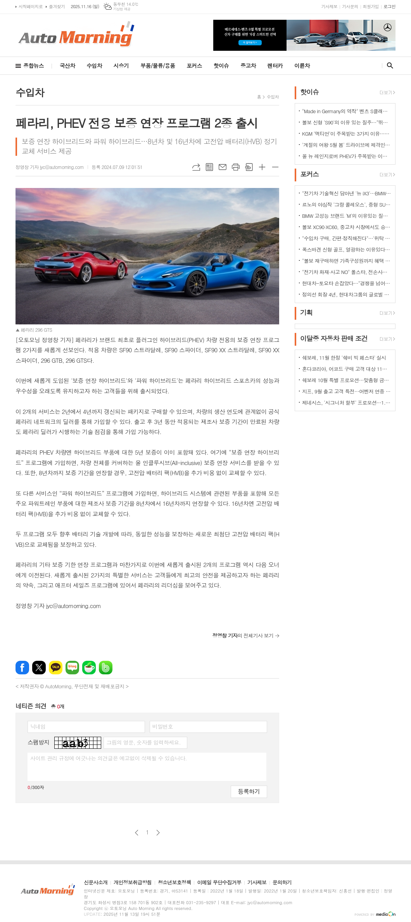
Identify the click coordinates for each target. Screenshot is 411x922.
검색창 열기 (388, 65)
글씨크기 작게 (275, 167)
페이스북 (22, 667)
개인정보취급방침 (133, 883)
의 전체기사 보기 (242, 635)
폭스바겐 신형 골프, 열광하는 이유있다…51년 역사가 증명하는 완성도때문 (346, 249)
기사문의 (350, 6)
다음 (158, 832)
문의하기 (282, 883)
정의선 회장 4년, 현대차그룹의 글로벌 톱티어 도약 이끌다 (346, 294)
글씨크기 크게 (262, 167)
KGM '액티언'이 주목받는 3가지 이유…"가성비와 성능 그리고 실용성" (346, 133)
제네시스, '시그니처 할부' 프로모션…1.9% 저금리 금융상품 (346, 402)
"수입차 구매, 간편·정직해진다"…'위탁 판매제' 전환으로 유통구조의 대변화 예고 (346, 238)
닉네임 (37, 726)
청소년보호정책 (174, 883)
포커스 (194, 65)
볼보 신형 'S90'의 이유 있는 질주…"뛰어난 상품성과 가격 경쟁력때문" (346, 122)
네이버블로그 (72, 667)
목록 (209, 167)
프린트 (236, 167)
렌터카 (275, 65)
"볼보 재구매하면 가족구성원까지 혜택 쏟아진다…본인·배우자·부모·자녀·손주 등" (346, 260)
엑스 (39, 667)
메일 (222, 167)
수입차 (94, 65)
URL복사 (196, 167)
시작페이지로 (31, 6)
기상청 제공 (122, 9)
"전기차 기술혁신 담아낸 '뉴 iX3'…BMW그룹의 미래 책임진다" (346, 193)
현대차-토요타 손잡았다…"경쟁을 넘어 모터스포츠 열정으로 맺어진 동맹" (346, 283)
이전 (136, 832)
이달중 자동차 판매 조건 (334, 338)
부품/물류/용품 (157, 65)
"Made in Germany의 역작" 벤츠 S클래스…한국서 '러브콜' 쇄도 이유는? (346, 111)
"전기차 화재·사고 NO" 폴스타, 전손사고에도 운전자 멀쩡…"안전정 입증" (346, 272)
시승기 (121, 65)
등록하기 (249, 791)
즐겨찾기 (57, 6)
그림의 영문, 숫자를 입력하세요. (143, 742)
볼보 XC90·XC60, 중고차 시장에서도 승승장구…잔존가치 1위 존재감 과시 (346, 227)
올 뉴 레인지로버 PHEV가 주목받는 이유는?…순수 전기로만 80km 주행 (346, 156)
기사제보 (329, 6)
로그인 (389, 6)
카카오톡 (55, 667)
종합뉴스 (33, 65)
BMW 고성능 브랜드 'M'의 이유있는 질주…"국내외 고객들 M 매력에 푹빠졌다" (346, 215)
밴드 (105, 667)
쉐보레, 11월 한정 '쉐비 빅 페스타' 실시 (344, 357)
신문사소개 (95, 883)
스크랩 (249, 167)
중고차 (248, 65)
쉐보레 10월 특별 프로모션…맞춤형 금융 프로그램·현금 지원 (346, 380)
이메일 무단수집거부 (219, 883)
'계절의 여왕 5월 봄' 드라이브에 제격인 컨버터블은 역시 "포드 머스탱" (346, 144)
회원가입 (371, 6)
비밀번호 (162, 726)
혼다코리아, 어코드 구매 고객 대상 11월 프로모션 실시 (346, 368)
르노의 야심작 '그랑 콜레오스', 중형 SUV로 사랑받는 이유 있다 (346, 204)
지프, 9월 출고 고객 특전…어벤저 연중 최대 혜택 (346, 391)
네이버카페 (89, 667)
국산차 (67, 65)
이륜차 (301, 65)
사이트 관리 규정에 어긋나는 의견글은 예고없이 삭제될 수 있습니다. (108, 758)
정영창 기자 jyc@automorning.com (50, 167)
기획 (306, 312)
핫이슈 (221, 65)
